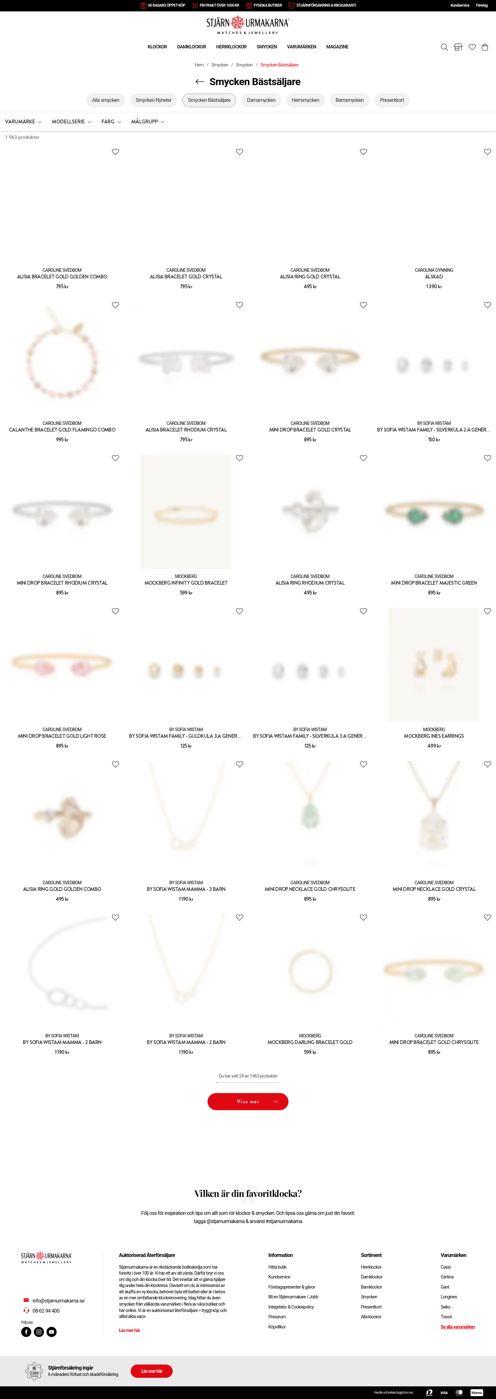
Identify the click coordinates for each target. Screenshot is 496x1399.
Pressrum (277, 1316)
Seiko (445, 1306)
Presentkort (371, 1306)
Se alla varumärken (458, 1326)
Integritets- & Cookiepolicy (291, 1306)
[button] (23, 121)
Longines (449, 1296)
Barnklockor (371, 1287)
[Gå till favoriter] (472, 47)
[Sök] (444, 47)
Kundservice (459, 5)
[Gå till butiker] (458, 47)
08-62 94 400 (46, 1311)
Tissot (446, 1316)
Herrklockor (371, 1267)
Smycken (219, 65)
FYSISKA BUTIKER (268, 5)
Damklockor (371, 1276)
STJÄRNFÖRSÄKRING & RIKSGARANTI (326, 5)
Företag (481, 5)
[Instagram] (39, 1332)
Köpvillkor (277, 1326)
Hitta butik (278, 1267)
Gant (445, 1287)
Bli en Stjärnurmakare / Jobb (293, 1296)
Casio (446, 1267)
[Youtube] (51, 1332)
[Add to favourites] (115, 152)
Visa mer (257, 1101)
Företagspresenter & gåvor (292, 1287)
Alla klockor (371, 1316)
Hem (199, 65)
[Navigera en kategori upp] (199, 82)
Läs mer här (129, 1330)
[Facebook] (26, 1332)
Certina (447, 1276)
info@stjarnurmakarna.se (58, 1301)
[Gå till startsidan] (248, 24)
